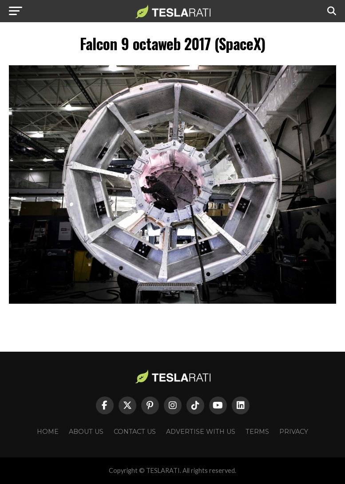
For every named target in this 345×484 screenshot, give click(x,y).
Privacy (293, 432)
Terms (257, 432)
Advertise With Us (200, 432)
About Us (86, 432)
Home (48, 432)
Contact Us (135, 432)
